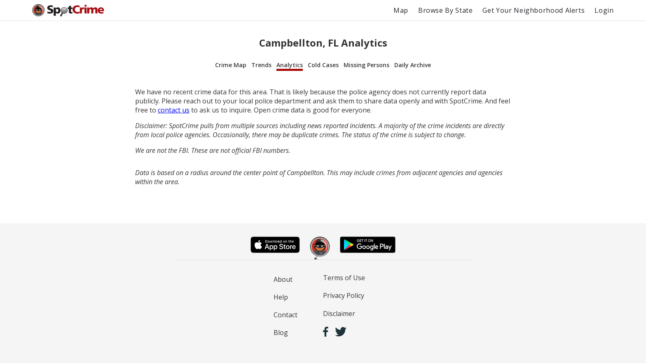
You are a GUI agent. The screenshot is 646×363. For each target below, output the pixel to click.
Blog (281, 332)
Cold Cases (323, 65)
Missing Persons (366, 65)
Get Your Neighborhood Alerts (533, 10)
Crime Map (230, 65)
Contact (285, 314)
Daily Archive (412, 65)
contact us (174, 110)
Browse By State (445, 10)
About (283, 279)
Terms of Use (344, 277)
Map (400, 10)
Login (604, 10)
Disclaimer (339, 313)
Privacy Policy (343, 295)
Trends (261, 65)
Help (281, 297)
